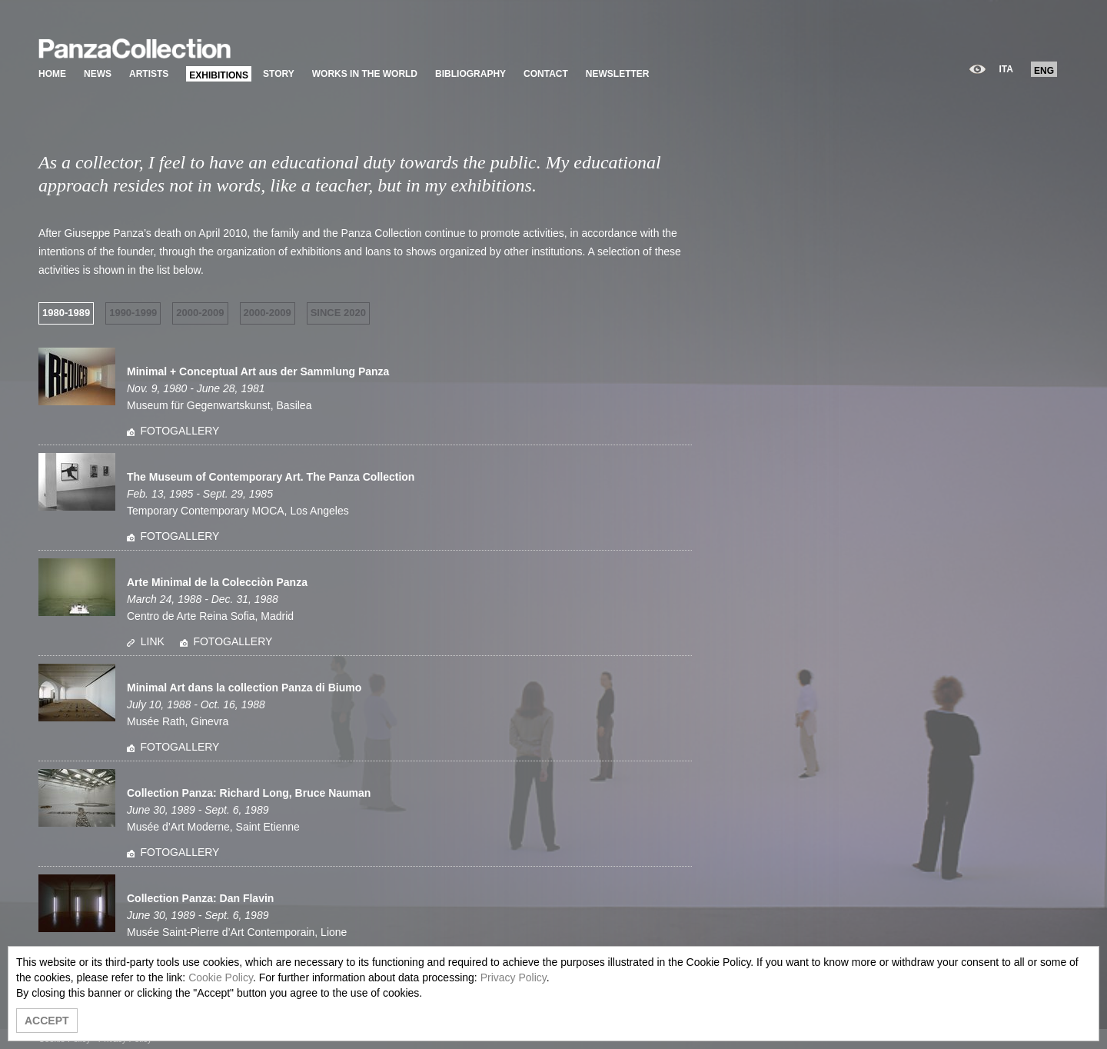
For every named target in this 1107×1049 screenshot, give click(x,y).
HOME (52, 73)
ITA (1006, 69)
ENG (1044, 70)
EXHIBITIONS (218, 75)
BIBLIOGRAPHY (470, 73)
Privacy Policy (513, 977)
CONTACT (546, 73)
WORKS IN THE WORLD (364, 73)
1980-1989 (66, 312)
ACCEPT (47, 1020)
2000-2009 (200, 312)
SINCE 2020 (338, 312)
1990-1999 (133, 312)
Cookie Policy (220, 977)
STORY (278, 73)
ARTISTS (148, 73)
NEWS (97, 73)
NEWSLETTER (618, 73)
